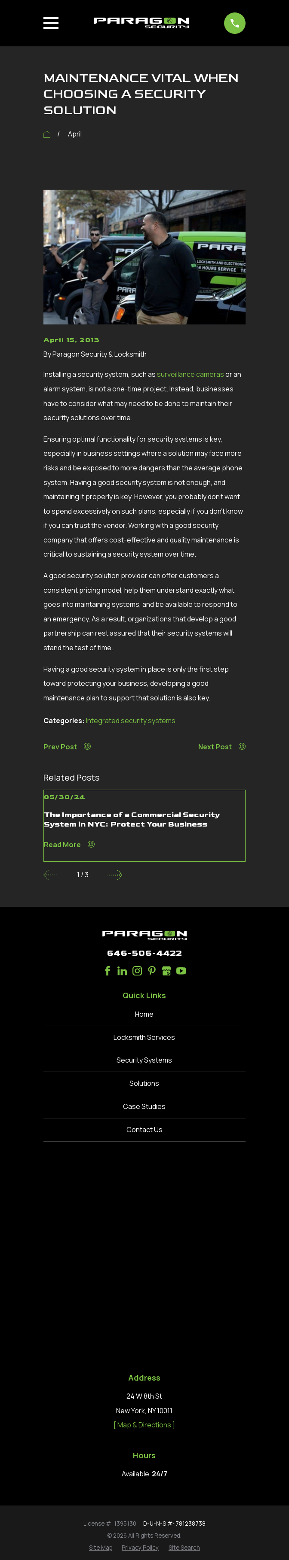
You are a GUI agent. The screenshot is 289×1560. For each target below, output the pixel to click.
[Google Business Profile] (166, 970)
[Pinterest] (152, 970)
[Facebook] (107, 970)
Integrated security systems (130, 720)
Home (144, 1014)
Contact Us (144, 1129)
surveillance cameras (190, 374)
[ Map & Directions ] (144, 1223)
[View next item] (115, 875)
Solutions (144, 1083)
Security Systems (144, 1060)
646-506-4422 (144, 953)
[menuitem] (100, 1346)
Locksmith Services (144, 1037)
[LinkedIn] (122, 970)
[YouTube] (181, 970)
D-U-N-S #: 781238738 (174, 1321)
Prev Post (67, 747)
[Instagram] (137, 970)
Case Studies (144, 1106)
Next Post (222, 747)
